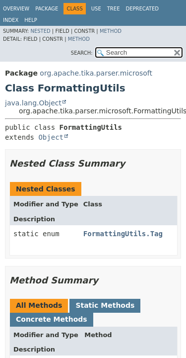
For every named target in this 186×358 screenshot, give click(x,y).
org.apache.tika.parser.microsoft (96, 73)
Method (111, 31)
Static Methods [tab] (104, 305)
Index (10, 20)
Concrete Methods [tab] (51, 319)
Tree (113, 8)
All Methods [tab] (39, 305)
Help (30, 20)
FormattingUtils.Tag (123, 234)
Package (46, 8)
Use (96, 8)
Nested (40, 31)
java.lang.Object (33, 103)
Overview (16, 8)
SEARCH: (82, 53)
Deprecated (142, 8)
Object (50, 137)
